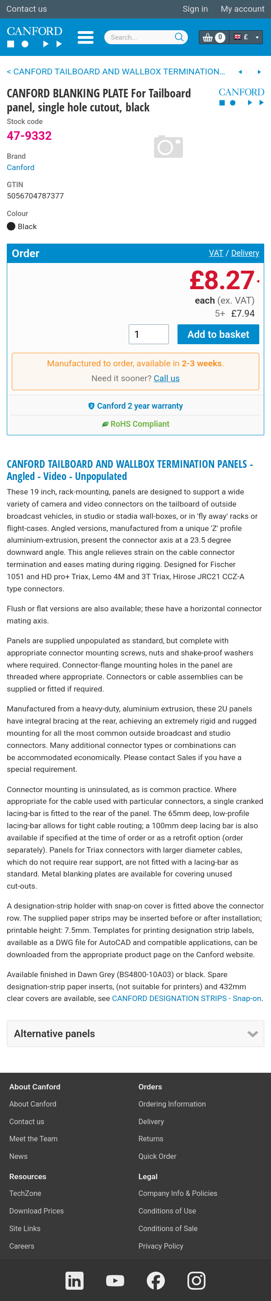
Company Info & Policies (178, 1193)
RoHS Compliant (136, 424)
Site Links (25, 1228)
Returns (151, 1139)
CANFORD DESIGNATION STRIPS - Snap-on (186, 998)
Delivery (245, 253)
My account (243, 9)
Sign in (195, 9)
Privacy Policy (161, 1246)
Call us (167, 378)
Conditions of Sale (168, 1228)
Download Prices (36, 1211)
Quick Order (158, 1156)
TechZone (25, 1193)
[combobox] (146, 37)
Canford (21, 167)
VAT (216, 253)
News (18, 1156)
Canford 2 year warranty (135, 406)
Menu (85, 37)
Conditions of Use (167, 1211)
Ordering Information (172, 1104)
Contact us (26, 9)
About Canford (32, 1104)
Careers (22, 1246)
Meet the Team (33, 1139)
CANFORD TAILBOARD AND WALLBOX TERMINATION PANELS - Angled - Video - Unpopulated (130, 470)
